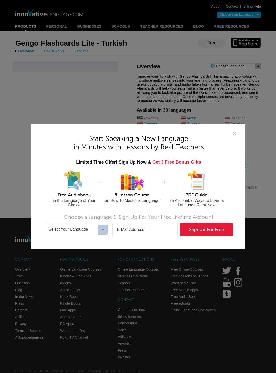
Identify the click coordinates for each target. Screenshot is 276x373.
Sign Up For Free (206, 229)
